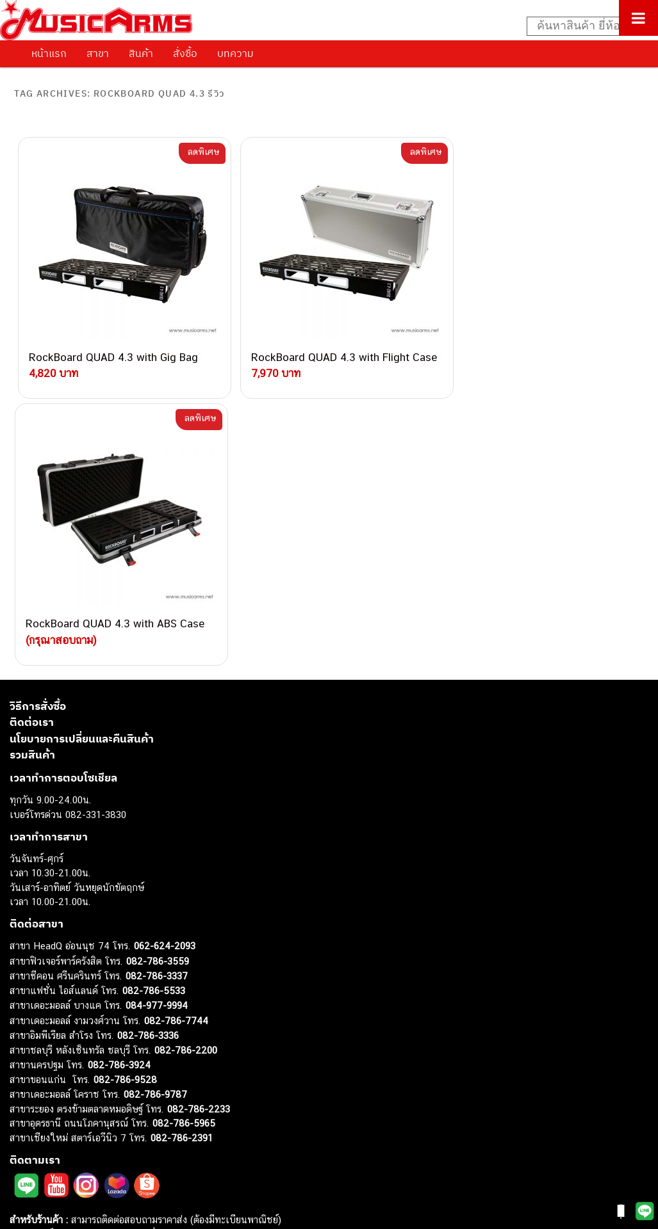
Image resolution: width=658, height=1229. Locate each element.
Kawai (22, 1163)
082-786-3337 (157, 704)
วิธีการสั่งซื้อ (38, 435)
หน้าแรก (49, 53)
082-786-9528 (125, 808)
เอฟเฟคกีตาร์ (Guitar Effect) (67, 1062)
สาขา (97, 53)
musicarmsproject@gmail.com (101, 984)
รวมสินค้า (32, 483)
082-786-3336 (148, 764)
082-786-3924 (119, 793)
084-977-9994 (157, 733)
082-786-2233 (198, 837)
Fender (24, 1120)
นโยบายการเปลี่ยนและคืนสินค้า (82, 467)
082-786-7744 (176, 749)
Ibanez (24, 1149)
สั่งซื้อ (185, 53)
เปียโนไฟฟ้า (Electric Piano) (67, 1048)
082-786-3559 (157, 689)
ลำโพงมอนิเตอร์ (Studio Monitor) (77, 1105)
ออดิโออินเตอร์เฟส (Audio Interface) (84, 1091)
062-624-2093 (164, 674)
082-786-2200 (185, 778)
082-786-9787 (155, 822)
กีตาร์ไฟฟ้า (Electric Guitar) (65, 1005)
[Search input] (585, 26)
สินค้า (141, 53)
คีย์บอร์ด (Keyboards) (53, 1034)
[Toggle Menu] (638, 18)
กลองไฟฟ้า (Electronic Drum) (69, 1077)
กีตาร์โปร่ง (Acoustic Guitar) (68, 1019)
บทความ (235, 53)
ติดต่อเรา (32, 451)
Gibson (24, 1134)
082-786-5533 (153, 719)
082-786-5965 (183, 851)
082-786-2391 (182, 866)
